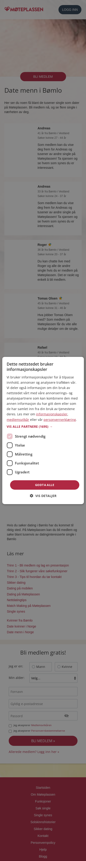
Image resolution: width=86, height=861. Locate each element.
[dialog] (43, 430)
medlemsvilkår (18, 419)
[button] (43, 427)
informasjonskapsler (51, 414)
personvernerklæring (60, 419)
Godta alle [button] (44, 485)
